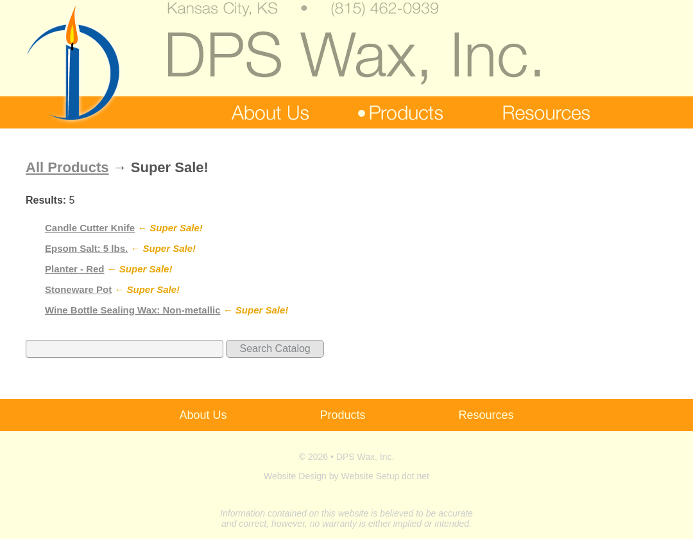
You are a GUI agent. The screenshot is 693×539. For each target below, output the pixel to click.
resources (540, 112)
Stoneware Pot (78, 289)
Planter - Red (75, 268)
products (400, 112)
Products (342, 415)
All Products (67, 167)
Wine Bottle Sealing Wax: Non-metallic (133, 310)
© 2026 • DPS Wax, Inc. (347, 457)
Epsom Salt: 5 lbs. (86, 248)
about (264, 112)
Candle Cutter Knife (90, 227)
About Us (203, 415)
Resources (486, 415)
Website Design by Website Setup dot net (346, 476)
